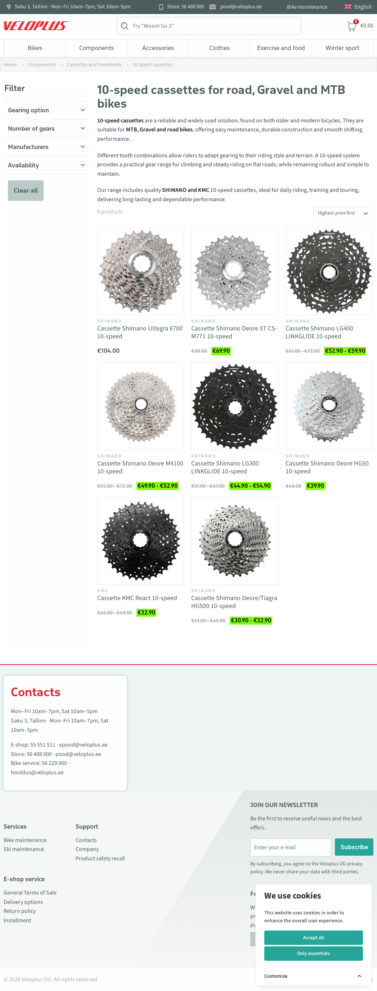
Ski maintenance (24, 849)
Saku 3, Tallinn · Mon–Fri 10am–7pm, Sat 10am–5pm (72, 6)
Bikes (35, 47)
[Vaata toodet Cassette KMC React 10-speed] (140, 541)
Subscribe (354, 847)
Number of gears (31, 128)
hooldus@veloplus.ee (37, 772)
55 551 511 (42, 745)
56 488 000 (39, 754)
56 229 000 (54, 763)
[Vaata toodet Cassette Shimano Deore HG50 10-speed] (329, 406)
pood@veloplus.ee (240, 6)
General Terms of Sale (30, 893)
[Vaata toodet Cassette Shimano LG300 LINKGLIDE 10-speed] (234, 406)
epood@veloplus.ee (83, 745)
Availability (23, 165)
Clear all (26, 190)
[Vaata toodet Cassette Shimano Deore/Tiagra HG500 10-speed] (234, 541)
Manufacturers (28, 146)
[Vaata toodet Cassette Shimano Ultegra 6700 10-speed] (140, 272)
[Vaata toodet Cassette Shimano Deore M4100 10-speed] (140, 406)
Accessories (158, 47)
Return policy (20, 911)
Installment (17, 920)
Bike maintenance (307, 7)
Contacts (86, 840)
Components (96, 47)
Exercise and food (281, 47)
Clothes (219, 47)
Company (87, 849)
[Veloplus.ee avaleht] (36, 26)
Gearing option (28, 110)
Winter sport (342, 47)
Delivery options (23, 902)
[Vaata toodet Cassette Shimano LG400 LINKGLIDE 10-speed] (329, 272)
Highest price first (336, 213)
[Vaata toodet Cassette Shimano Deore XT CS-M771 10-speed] (234, 272)
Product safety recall (100, 858)
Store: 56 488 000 (185, 6)
